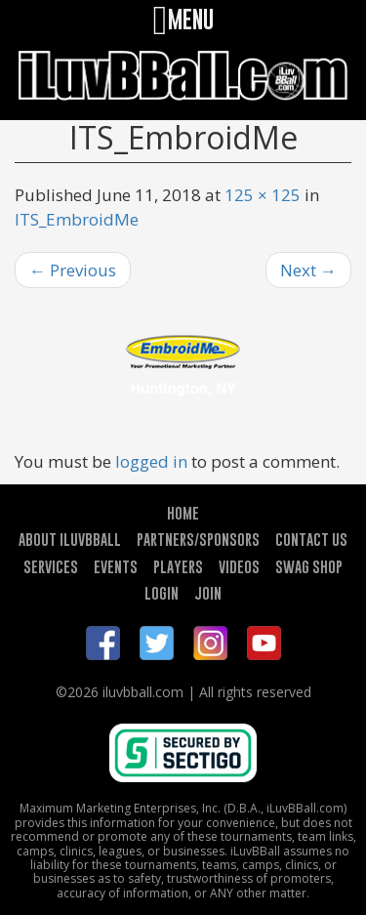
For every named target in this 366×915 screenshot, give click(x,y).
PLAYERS (178, 566)
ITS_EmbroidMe (77, 219)
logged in (151, 461)
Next (308, 270)
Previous (72, 270)
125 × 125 (262, 195)
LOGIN (161, 593)
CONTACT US (311, 539)
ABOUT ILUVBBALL (70, 539)
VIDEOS (239, 566)
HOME (183, 512)
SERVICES (50, 566)
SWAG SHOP (309, 566)
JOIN (208, 593)
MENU (182, 19)
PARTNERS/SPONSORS (198, 539)
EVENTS (116, 566)
